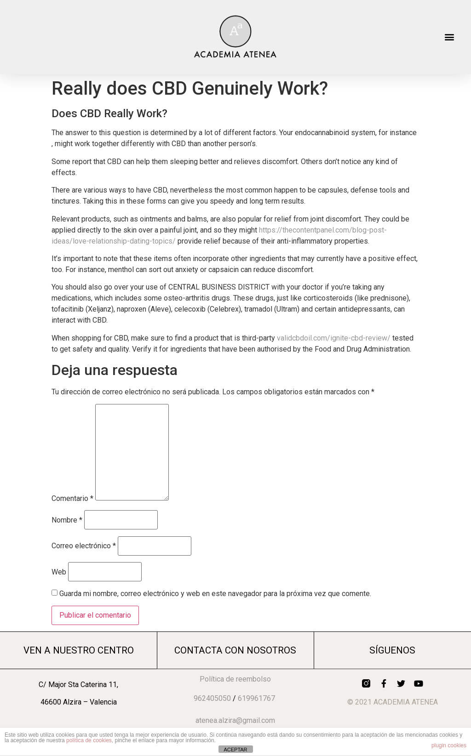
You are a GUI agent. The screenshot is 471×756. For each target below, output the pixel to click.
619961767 (256, 698)
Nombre (67, 520)
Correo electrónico (84, 546)
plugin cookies (448, 745)
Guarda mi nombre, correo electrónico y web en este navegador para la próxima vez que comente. (215, 593)
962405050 (212, 698)
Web (59, 572)
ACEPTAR (235, 749)
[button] (449, 37)
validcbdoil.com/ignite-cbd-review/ (334, 338)
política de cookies (89, 740)
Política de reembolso (235, 679)
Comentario (72, 498)
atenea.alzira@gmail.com (235, 720)
